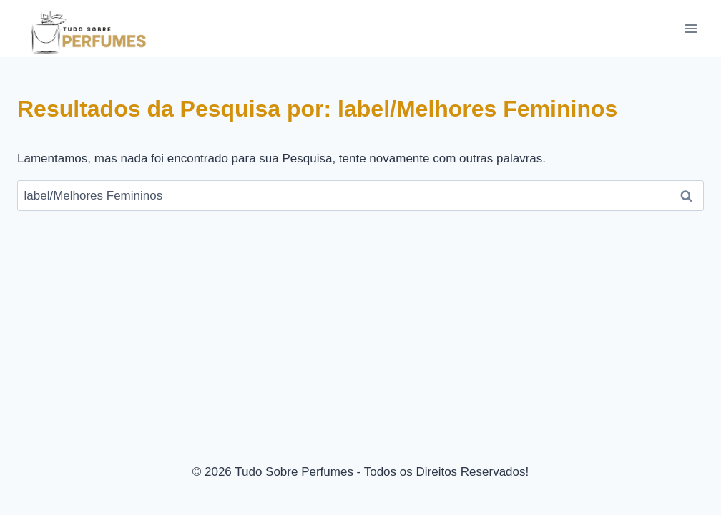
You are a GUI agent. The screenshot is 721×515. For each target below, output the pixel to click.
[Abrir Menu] (690, 28)
